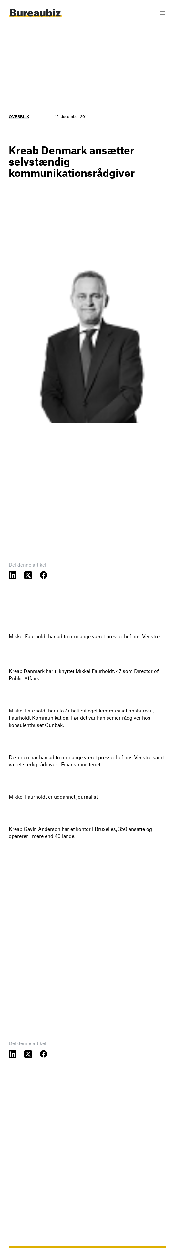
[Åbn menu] (162, 13)
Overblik (19, 116)
